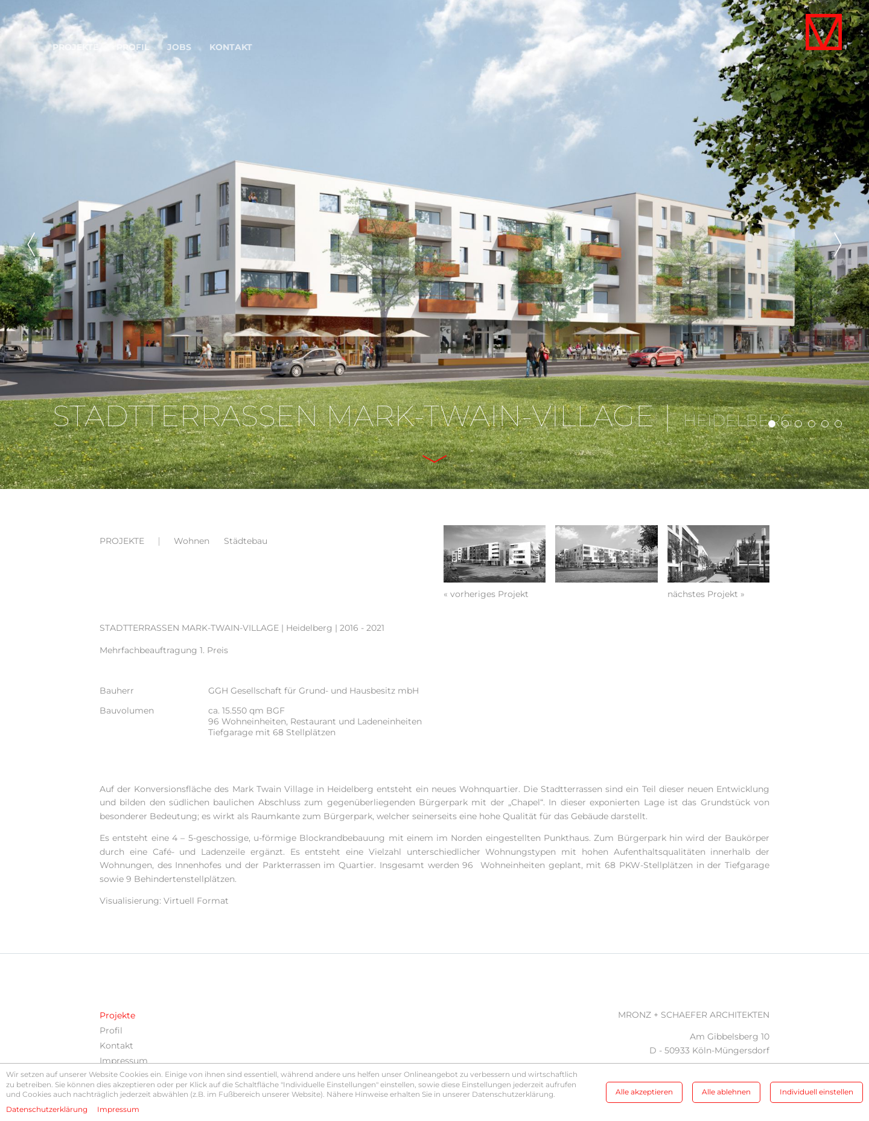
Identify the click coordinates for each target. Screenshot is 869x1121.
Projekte (75, 47)
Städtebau (245, 540)
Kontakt (230, 47)
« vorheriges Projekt (486, 594)
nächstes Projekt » (706, 594)
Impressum (124, 1060)
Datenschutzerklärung (47, 1109)
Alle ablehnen (726, 1091)
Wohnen (191, 540)
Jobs (179, 47)
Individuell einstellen (816, 1091)
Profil (132, 47)
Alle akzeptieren (644, 1091)
